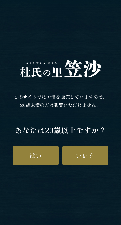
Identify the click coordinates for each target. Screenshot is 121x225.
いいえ (85, 155)
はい (35, 155)
